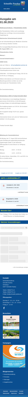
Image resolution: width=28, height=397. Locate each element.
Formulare (6, 377)
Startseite (5, 391)
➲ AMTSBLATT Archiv (23, 192)
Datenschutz (6, 393)
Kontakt (21, 391)
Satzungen (7, 379)
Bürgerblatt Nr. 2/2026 (12, 198)
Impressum (14, 393)
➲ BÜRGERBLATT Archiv (22, 205)
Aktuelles (21, 393)
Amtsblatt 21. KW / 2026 (13, 185)
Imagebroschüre (8, 382)
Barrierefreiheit (13, 391)
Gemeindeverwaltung (9, 374)
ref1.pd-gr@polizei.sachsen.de (19, 65)
